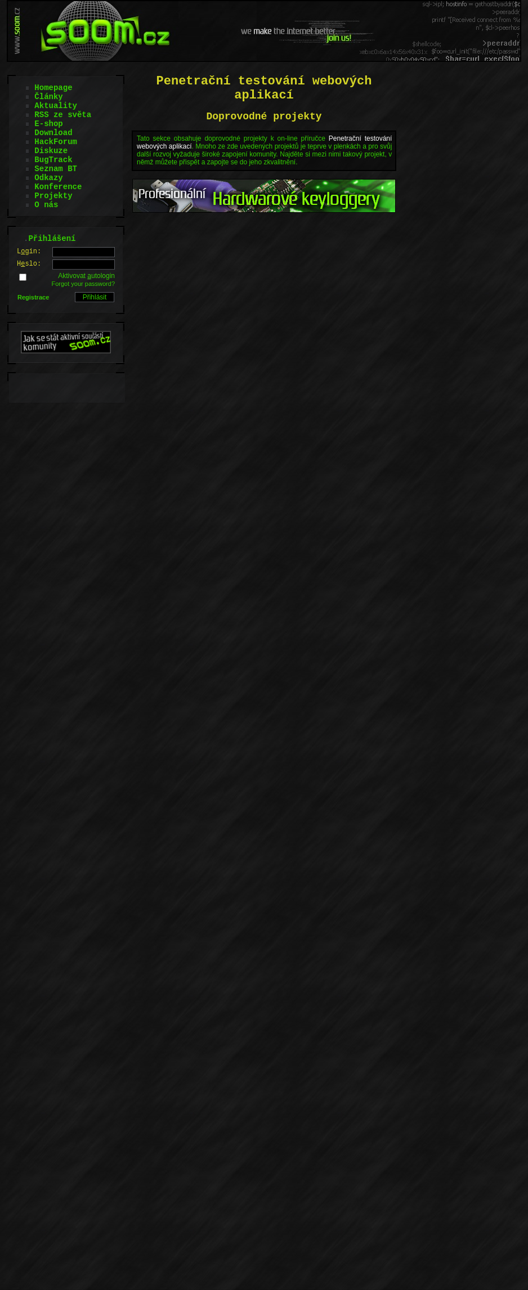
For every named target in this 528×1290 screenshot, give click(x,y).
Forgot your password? (83, 283)
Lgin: (29, 252)
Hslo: (29, 264)
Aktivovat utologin (86, 276)
